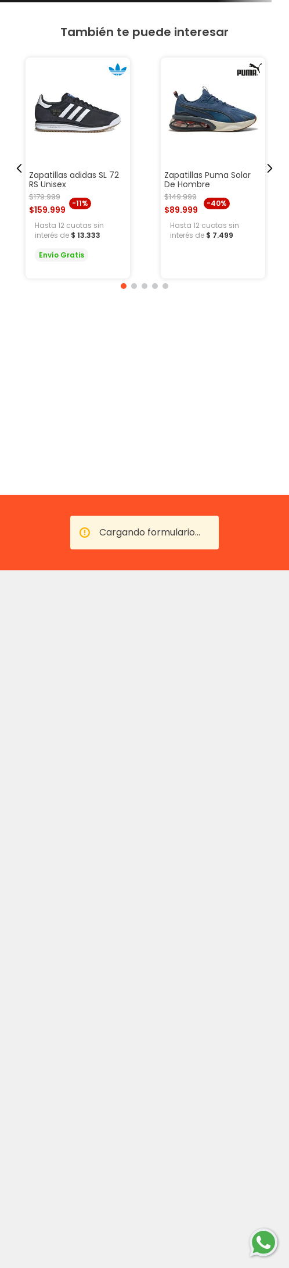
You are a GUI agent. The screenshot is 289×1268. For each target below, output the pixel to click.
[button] (124, 286)
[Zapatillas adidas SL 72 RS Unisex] (78, 168)
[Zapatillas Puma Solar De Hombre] (213, 168)
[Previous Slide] (19, 168)
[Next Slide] (269, 168)
